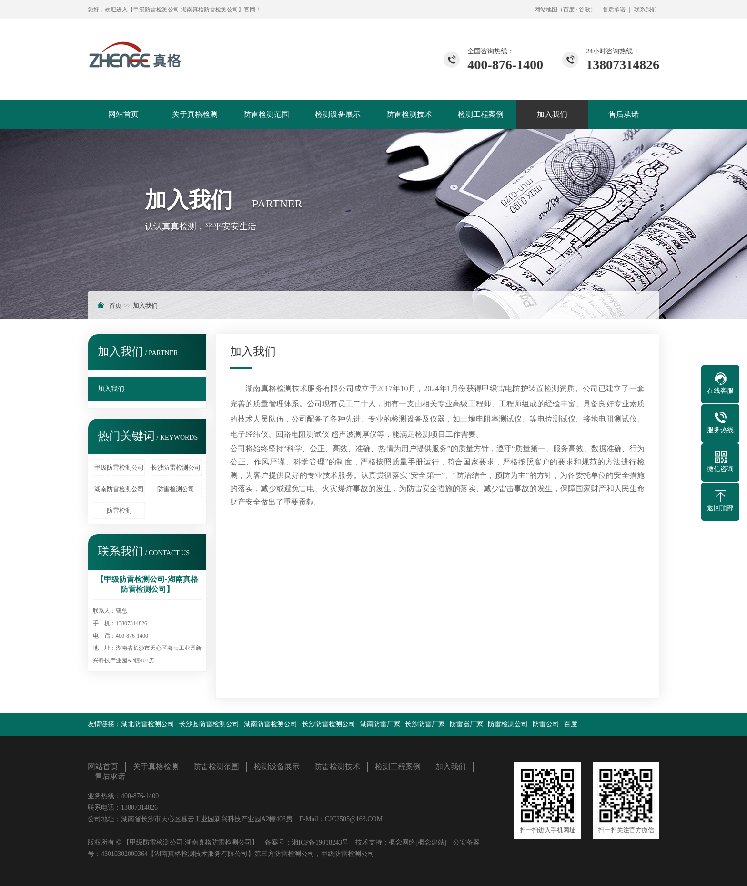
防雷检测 (119, 510)
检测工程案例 (481, 114)
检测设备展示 (338, 114)
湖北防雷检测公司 (147, 724)
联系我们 (645, 9)
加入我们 (552, 114)
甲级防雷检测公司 (119, 467)
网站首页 (123, 114)
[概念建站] (430, 842)
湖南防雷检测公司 (119, 489)
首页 (115, 305)
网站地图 (546, 9)
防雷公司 (546, 724)
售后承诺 (614, 9)
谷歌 (584, 9)
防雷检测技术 (409, 114)
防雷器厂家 (466, 724)
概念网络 (402, 842)
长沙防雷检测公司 (176, 467)
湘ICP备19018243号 (320, 842)
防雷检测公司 (175, 489)
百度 (569, 9)
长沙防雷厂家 (425, 724)
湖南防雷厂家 (380, 724)
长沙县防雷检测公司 (209, 724)
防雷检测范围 (266, 114)
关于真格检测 (195, 114)
